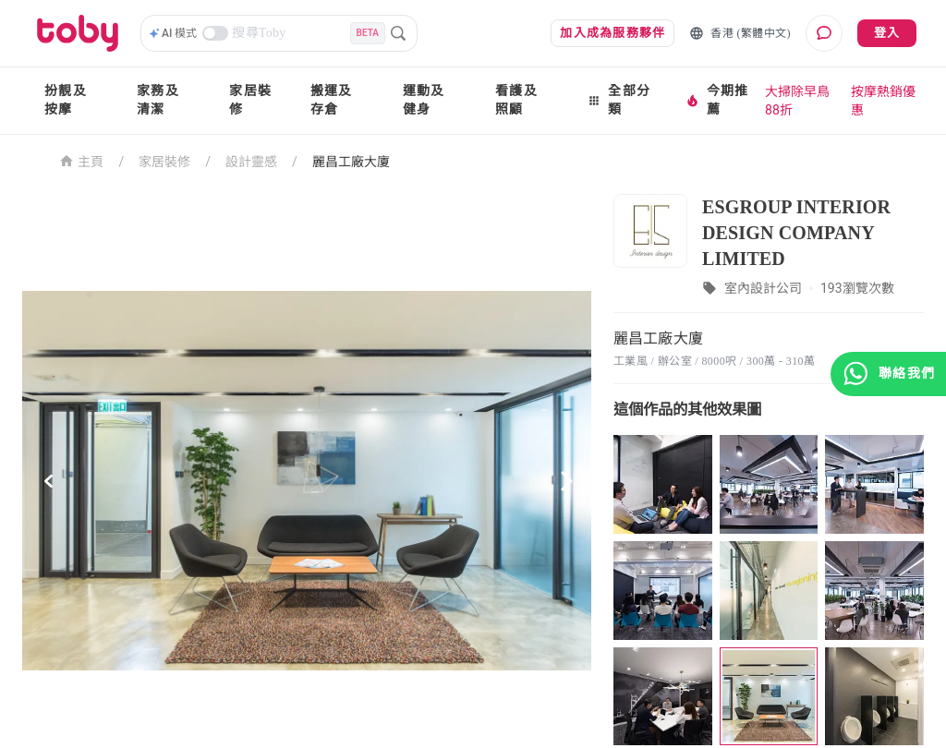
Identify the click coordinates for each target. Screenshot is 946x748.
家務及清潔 (158, 100)
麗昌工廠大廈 (351, 161)
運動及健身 (424, 100)
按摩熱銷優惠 (883, 100)
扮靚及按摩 (65, 100)
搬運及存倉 (331, 100)
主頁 (81, 160)
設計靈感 (251, 161)
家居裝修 (250, 100)
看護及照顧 (516, 100)
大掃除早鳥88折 (797, 100)
